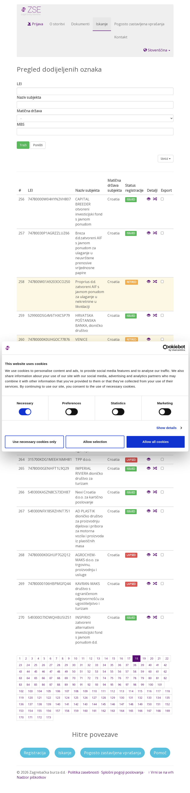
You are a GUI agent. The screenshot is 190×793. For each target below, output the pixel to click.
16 (121, 658)
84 (28, 684)
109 (85, 691)
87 (50, 684)
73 (96, 678)
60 (149, 671)
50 (73, 671)
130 (121, 698)
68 (58, 678)
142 (76, 704)
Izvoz (166, 158)
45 (35, 671)
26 (43, 665)
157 (57, 711)
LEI (19, 83)
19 (144, 658)
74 (104, 678)
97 (127, 684)
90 (73, 684)
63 (20, 678)
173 (48, 717)
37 (127, 665)
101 (160, 684)
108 (76, 691)
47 (50, 671)
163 (112, 711)
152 (167, 704)
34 (104, 665)
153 (21, 711)
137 (30, 704)
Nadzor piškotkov (31, 777)
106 (57, 691)
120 (30, 698)
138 (39, 704)
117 (158, 691)
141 (67, 704)
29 (66, 665)
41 (157, 665)
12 (90, 658)
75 (111, 678)
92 (89, 684)
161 (94, 711)
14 (106, 658)
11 (83, 658)
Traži (23, 145)
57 (127, 671)
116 (149, 691)
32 (89, 665)
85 (35, 684)
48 (58, 671)
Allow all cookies (155, 442)
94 (104, 684)
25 (35, 665)
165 (131, 711)
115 (140, 691)
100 (150, 684)
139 (48, 704)
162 (103, 711)
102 (21, 691)
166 (140, 711)
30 (73, 665)
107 (67, 691)
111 (103, 691)
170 (21, 717)
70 (73, 678)
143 (85, 704)
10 (75, 658)
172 (39, 717)
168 (158, 711)
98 (134, 684)
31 (81, 665)
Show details (166, 428)
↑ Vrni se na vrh (160, 772)
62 (165, 671)
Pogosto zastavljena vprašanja (139, 24)
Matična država (29, 110)
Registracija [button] (35, 752)
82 (165, 678)
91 (81, 684)
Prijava (35, 24)
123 (57, 698)
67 (50, 678)
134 (158, 698)
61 (157, 671)
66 (43, 678)
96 (119, 684)
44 (28, 671)
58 (134, 671)
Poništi (38, 145)
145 (103, 704)
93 (96, 684)
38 (134, 665)
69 (66, 678)
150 (149, 704)
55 (111, 671)
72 (89, 678)
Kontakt (120, 37)
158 (67, 711)
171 (30, 717)
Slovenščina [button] (156, 50)
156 (48, 711)
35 (111, 665)
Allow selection (95, 442)
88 (58, 684)
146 (112, 704)
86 (43, 684)
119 (21, 698)
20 (151, 658)
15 (113, 658)
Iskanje (102, 24)
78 (134, 678)
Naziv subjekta (29, 97)
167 (149, 711)
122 (48, 698)
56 (119, 671)
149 (140, 704)
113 (121, 691)
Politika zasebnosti (83, 772)
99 (142, 684)
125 (76, 698)
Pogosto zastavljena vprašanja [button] (112, 752)
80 (149, 678)
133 (149, 698)
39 (142, 665)
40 (149, 665)
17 (128, 658)
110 (94, 691)
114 (131, 691)
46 (43, 671)
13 (98, 658)
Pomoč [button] (160, 752)
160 (85, 711)
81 (157, 678)
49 (66, 671)
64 (28, 678)
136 (21, 704)
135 (167, 698)
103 (30, 691)
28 (58, 665)
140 (57, 704)
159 (76, 711)
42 (165, 665)
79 (142, 678)
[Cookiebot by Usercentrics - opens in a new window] (166, 348)
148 (131, 704)
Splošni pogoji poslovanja (122, 772)
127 (94, 698)
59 (142, 671)
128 (103, 698)
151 (158, 704)
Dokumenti (80, 24)
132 (140, 698)
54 (104, 671)
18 (136, 658)
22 (166, 658)
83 (20, 684)
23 (20, 665)
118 (167, 691)
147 (121, 704)
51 (81, 671)
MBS (20, 124)
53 (96, 671)
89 (66, 684)
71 (81, 678)
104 (39, 691)
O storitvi (57, 24)
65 (35, 678)
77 (127, 678)
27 (50, 665)
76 (119, 678)
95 (111, 684)
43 (20, 671)
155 (39, 711)
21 (159, 658)
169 (167, 711)
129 (112, 698)
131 (131, 698)
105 (48, 691)
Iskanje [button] (64, 752)
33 (96, 665)
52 (89, 671)
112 (112, 691)
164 (121, 711)
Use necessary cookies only (34, 442)
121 (39, 698)
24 (28, 665)
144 (94, 704)
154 (30, 711)
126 (85, 698)
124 (67, 698)
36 (119, 665)
